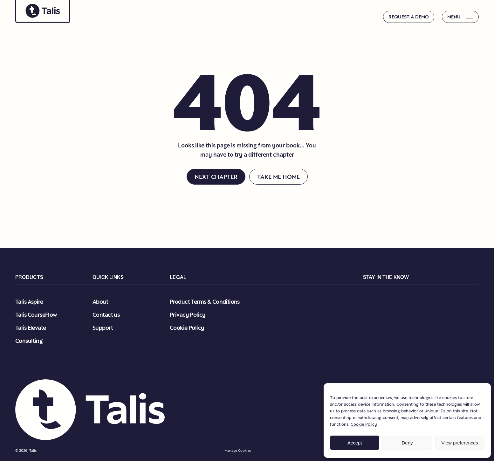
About (100, 301)
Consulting (29, 340)
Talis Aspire (29, 301)
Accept (354, 442)
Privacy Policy (188, 314)
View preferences (460, 442)
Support (103, 327)
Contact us (106, 314)
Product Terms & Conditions (205, 301)
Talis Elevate (30, 327)
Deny (407, 442)
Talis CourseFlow (36, 314)
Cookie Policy (364, 424)
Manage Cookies (237, 450)
